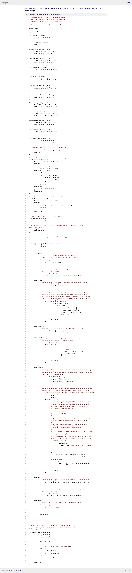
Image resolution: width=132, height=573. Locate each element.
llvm (26, 8)
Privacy (15, 570)
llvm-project (33, 8)
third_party (84, 8)
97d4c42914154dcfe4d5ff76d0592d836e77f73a (60, 8)
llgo (40, 8)
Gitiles (10, 570)
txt (125, 570)
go (97, 8)
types (102, 8)
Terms (19, 570)
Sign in (128, 2)
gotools (92, 8)
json (129, 570)
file (59, 14)
